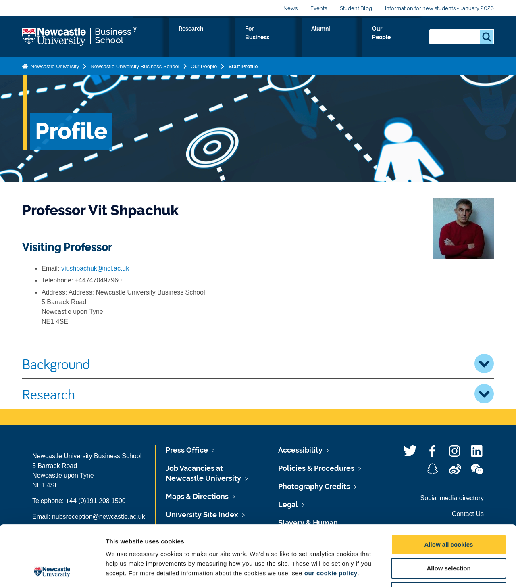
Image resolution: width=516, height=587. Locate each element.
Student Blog (356, 8)
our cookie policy (331, 516)
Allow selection (448, 511)
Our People (398, 37)
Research (266, 37)
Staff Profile (243, 65)
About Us (169, 37)
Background (258, 363)
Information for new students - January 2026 (439, 8)
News (290, 8)
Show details (423, 571)
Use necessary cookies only (448, 535)
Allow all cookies (448, 488)
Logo (77, 36)
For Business (313, 37)
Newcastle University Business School (134, 65)
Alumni (357, 37)
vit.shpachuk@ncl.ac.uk (95, 268)
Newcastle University (54, 65)
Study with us (218, 37)
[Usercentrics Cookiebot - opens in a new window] (52, 571)
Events (318, 8)
